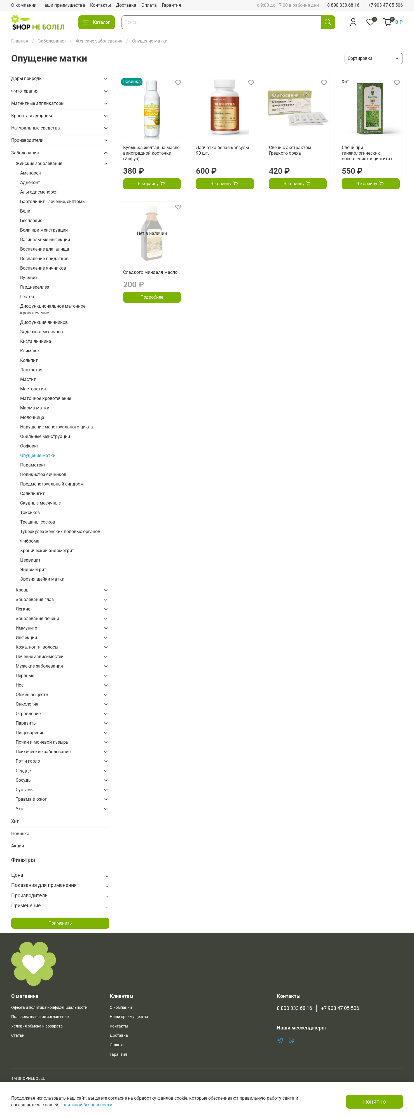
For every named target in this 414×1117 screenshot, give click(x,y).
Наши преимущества (63, 5)
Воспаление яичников (43, 268)
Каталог (96, 22)
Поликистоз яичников (43, 474)
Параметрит (33, 465)
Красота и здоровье (32, 115)
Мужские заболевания (39, 666)
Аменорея (30, 173)
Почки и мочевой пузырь (42, 742)
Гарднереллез (34, 287)
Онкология (27, 704)
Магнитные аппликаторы (37, 103)
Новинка (20, 833)
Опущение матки (37, 455)
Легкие (23, 609)
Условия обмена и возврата (37, 1026)
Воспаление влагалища (44, 249)
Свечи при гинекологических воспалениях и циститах (367, 153)
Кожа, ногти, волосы (37, 647)
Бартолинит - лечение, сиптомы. (53, 201)
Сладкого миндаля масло (150, 272)
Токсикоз (30, 512)
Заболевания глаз (35, 599)
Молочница (32, 417)
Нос (20, 685)
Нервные (25, 675)
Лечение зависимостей (40, 656)
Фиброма (29, 541)
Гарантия (171, 5)
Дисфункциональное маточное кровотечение (52, 309)
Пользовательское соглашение (40, 1016)
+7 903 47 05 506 (385, 5)
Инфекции (26, 637)
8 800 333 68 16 (343, 5)
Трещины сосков (37, 522)
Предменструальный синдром (52, 484)
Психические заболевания (43, 751)
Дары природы (27, 78)
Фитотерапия (25, 91)
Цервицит (30, 560)
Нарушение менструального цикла (56, 427)
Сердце (23, 770)
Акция (17, 846)
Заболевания (52, 41)
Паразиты (26, 723)
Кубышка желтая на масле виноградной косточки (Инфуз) (151, 153)
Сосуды (24, 780)
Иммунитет (27, 628)
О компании (23, 5)
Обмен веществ (32, 694)
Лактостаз (31, 370)
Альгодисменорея (39, 192)
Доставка (126, 5)
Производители (27, 140)
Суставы (25, 789)
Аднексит (30, 182)
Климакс (29, 351)
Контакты (100, 5)
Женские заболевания (99, 41)
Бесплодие (31, 220)
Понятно (374, 1101)
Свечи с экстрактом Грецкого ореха (290, 150)
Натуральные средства (35, 128)
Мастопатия (33, 389)
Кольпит (29, 360)
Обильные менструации (45, 436)
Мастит (28, 379)
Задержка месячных (42, 331)
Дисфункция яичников (44, 322)
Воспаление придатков (44, 258)
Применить (60, 923)
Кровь (22, 590)
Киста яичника (35, 341)
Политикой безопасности (85, 1104)
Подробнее (152, 297)
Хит (15, 821)
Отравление (28, 713)
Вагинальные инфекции (45, 239)
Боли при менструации (44, 230)
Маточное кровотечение (45, 398)
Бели (25, 211)
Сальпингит (32, 493)
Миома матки (34, 408)
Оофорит (29, 446)
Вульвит (29, 277)
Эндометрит (33, 569)
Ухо (19, 808)
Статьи (17, 1035)
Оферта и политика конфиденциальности (49, 1007)
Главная (19, 41)
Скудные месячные (40, 503)
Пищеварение (30, 732)
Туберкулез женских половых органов (60, 531)
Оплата (149, 5)
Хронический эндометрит (47, 550)
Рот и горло (28, 761)
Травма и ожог (31, 799)
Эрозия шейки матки (42, 579)
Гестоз (27, 296)
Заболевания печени (37, 618)
